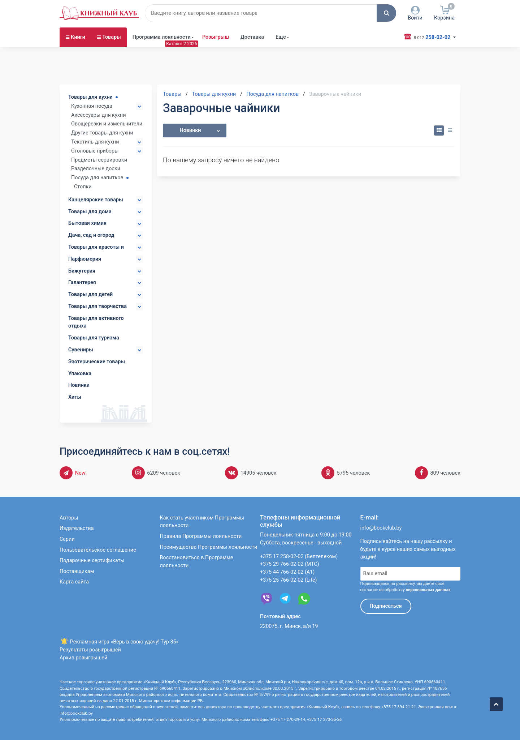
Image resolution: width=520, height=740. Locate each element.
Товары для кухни (90, 97)
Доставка (252, 37)
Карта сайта (74, 582)
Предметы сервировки (99, 160)
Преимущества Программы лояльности (208, 547)
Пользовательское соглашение (98, 550)
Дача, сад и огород (91, 235)
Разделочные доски (95, 169)
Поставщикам (77, 571)
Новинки (79, 385)
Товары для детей (90, 294)
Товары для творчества (97, 306)
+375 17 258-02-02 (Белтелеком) (299, 556)
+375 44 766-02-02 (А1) (287, 572)
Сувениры (80, 350)
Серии (67, 539)
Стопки (83, 187)
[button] (386, 13)
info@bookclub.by (381, 528)
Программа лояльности (162, 37)
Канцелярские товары (95, 200)
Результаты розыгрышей (90, 650)
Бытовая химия (87, 223)
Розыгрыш (215, 37)
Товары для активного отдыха (96, 322)
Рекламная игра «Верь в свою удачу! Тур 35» (119, 642)
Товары (111, 37)
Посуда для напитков (97, 178)
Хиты (74, 397)
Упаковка (79, 374)
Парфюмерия (84, 259)
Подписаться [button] (386, 606)
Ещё (281, 37)
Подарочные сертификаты (92, 560)
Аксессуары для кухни (98, 115)
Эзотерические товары (96, 362)
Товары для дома (90, 212)
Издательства (77, 528)
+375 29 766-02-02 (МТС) (289, 564)
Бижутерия (81, 271)
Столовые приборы (94, 151)
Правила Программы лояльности (201, 536)
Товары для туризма (93, 338)
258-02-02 (431, 36)
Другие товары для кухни (102, 133)
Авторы (69, 518)
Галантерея (82, 282)
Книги (78, 37)
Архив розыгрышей (83, 658)
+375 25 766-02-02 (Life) (288, 580)
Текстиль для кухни (95, 142)
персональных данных (428, 589)
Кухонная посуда (91, 106)
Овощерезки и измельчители (106, 124)
